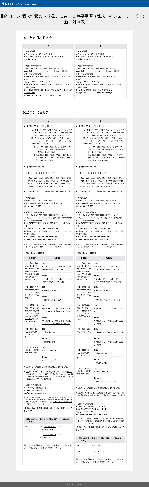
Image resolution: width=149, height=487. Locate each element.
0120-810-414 (37, 82)
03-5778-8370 (36, 206)
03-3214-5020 (36, 390)
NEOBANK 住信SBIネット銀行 (19, 3)
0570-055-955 (37, 95)
